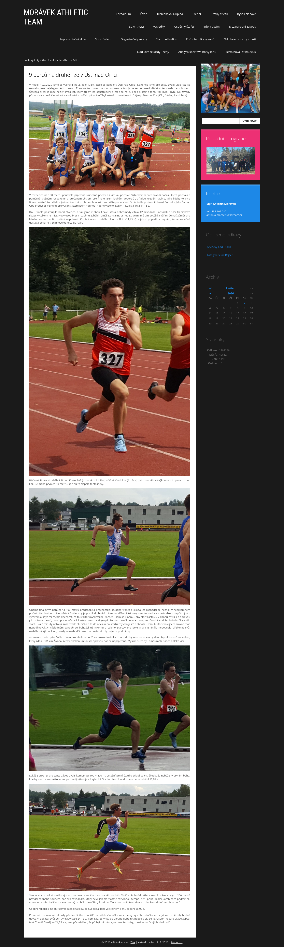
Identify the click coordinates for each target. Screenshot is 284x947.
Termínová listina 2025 (241, 52)
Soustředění (103, 39)
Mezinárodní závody (242, 26)
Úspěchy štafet (184, 26)
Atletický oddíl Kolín (219, 247)
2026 (231, 293)
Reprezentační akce (73, 39)
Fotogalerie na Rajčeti (220, 255)
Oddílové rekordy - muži (240, 39)
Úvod (143, 14)
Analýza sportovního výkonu (197, 52)
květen (230, 288)
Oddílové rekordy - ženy (153, 52)
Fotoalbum (123, 14)
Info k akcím (211, 26)
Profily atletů (219, 14)
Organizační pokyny (134, 39)
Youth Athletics (166, 39)
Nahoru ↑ (176, 942)
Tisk (133, 942)
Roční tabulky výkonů (200, 39)
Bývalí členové (246, 14)
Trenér (196, 14)
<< (210, 288)
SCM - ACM (136, 26)
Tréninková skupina (170, 14)
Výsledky (159, 26)
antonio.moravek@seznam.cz (224, 215)
